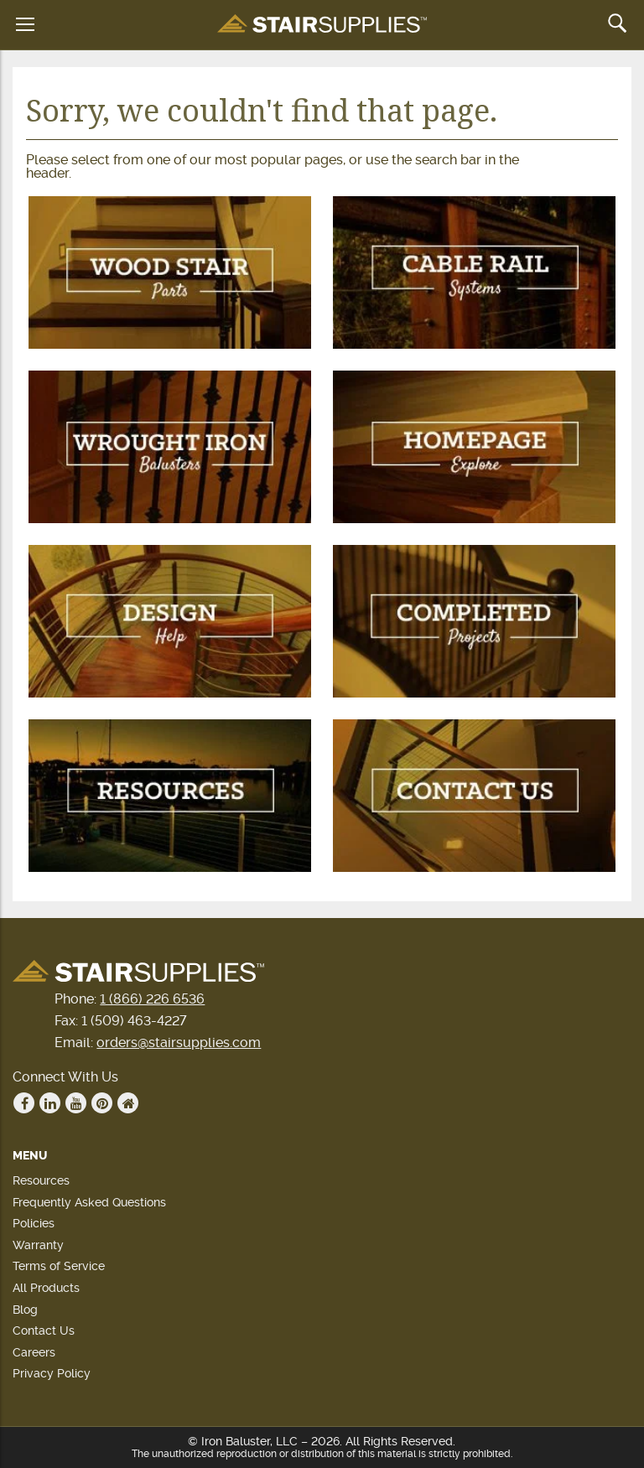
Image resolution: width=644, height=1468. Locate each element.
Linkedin (50, 1103)
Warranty (38, 1245)
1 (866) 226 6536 (152, 999)
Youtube (76, 1103)
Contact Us (44, 1330)
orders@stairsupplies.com (178, 1042)
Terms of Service (59, 1266)
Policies (34, 1223)
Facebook (24, 1103)
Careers (34, 1352)
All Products (46, 1287)
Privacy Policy (52, 1373)
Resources (41, 1180)
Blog (25, 1309)
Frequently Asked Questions (89, 1202)
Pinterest (102, 1103)
